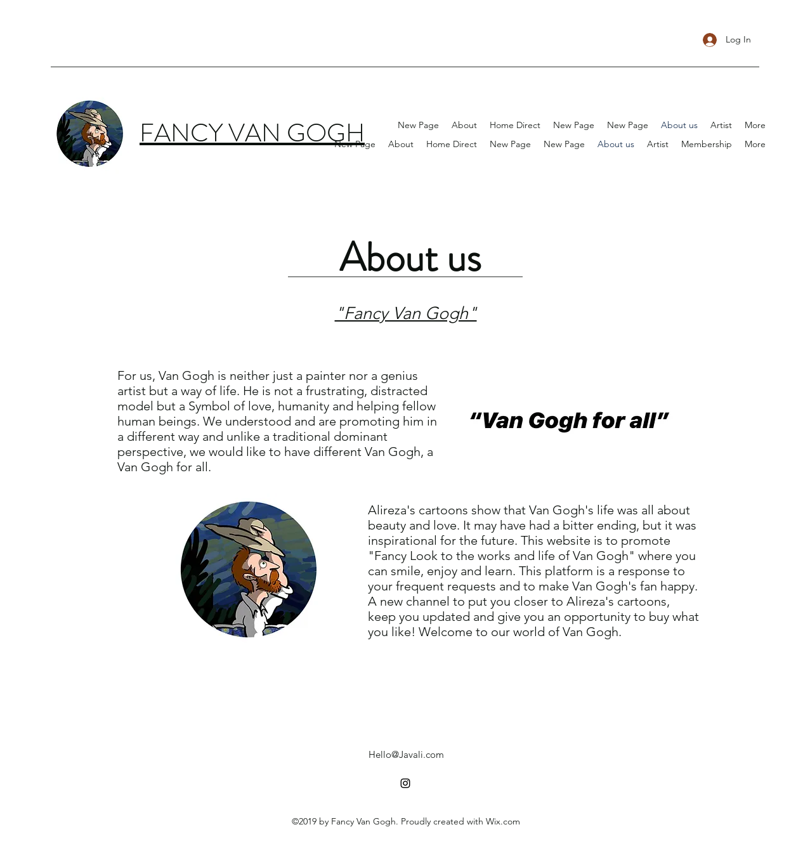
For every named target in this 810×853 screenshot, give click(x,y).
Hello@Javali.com (406, 754)
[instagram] (405, 783)
